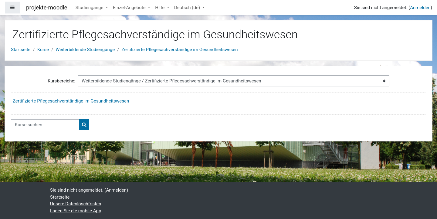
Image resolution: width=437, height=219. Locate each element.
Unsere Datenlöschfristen (75, 204)
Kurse (43, 49)
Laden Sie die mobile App (75, 211)
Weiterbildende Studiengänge (85, 49)
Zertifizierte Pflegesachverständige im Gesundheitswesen (179, 49)
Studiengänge (90, 7)
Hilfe (160, 7)
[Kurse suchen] (45, 124)
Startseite (21, 49)
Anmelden (420, 7)
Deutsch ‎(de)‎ (187, 7)
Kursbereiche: (61, 81)
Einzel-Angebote (130, 7)
